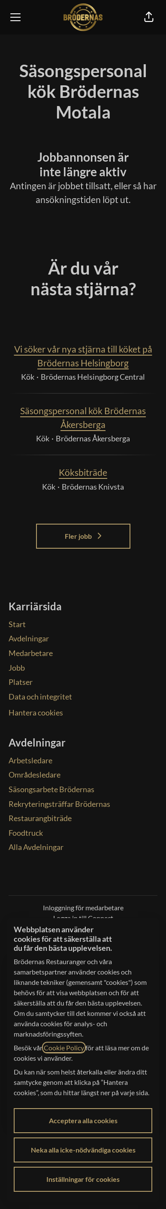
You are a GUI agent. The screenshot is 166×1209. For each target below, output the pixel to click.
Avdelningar (29, 638)
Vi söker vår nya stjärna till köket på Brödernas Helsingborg (83, 355)
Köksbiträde (83, 472)
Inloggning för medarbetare (83, 907)
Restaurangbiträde (40, 818)
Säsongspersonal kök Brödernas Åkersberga (83, 417)
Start (17, 624)
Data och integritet (40, 696)
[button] (149, 17)
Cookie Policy (64, 1047)
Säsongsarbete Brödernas (51, 789)
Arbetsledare (30, 760)
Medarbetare (31, 653)
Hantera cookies (36, 712)
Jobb (17, 667)
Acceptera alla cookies (83, 1120)
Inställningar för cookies (83, 1179)
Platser (21, 682)
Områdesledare (34, 774)
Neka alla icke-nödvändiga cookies (83, 1150)
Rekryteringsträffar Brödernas (59, 804)
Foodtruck (26, 832)
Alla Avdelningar (36, 847)
